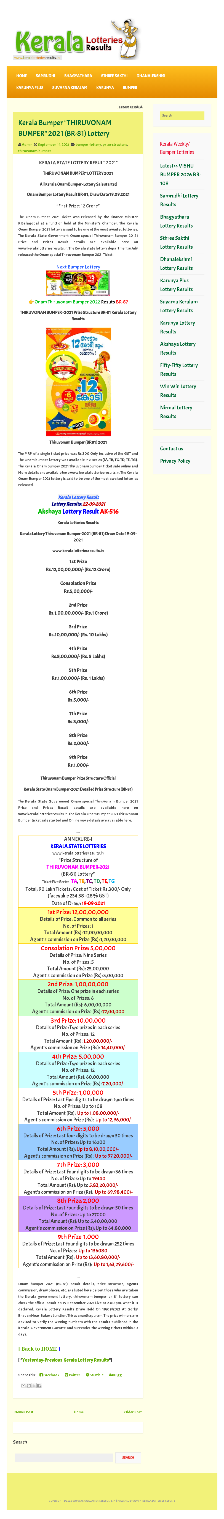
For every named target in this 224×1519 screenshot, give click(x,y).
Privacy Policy (175, 461)
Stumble (94, 1374)
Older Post (133, 1411)
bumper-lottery (88, 144)
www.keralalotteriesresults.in (94, 1500)
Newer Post (23, 1411)
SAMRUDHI (45, 76)
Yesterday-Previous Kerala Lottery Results (65, 1360)
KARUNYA (105, 88)
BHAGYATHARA (78, 76)
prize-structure (115, 144)
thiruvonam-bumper (34, 150)
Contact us (171, 448)
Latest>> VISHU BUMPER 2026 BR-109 (180, 174)
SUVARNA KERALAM (69, 88)
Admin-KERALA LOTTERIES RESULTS (154, 1500)
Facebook (49, 1374)
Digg (115, 1374)
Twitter (72, 1374)
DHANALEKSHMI (151, 76)
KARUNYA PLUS (29, 88)
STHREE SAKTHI (114, 76)
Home (21, 76)
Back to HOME (39, 1348)
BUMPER (130, 88)
